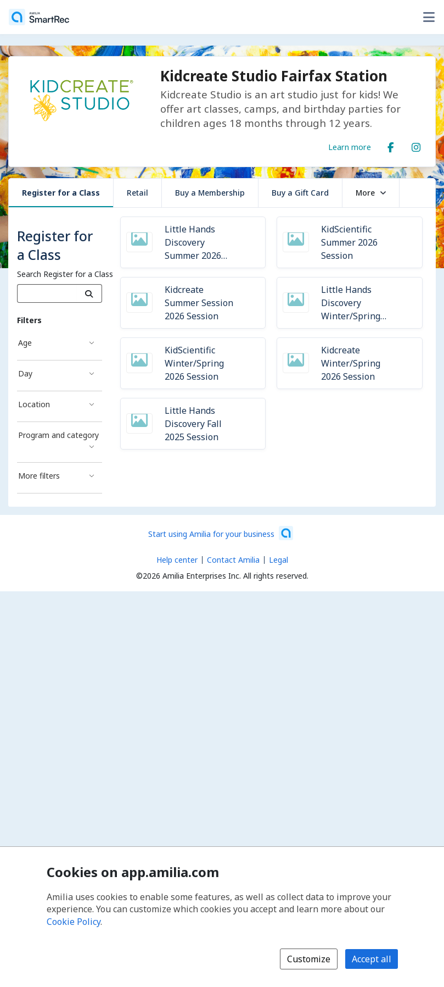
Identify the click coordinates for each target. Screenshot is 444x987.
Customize (308, 959)
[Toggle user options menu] (428, 17)
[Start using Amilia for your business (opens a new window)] (220, 533)
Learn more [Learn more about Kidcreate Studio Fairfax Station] (349, 146)
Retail (137, 192)
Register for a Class (61, 192)
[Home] (39, 17)
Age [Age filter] (25, 342)
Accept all (371, 959)
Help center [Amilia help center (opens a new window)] (177, 560)
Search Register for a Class (65, 274)
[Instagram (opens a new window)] (416, 145)
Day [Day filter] (25, 373)
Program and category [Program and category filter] (58, 435)
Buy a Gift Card (300, 192)
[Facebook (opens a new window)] (391, 145)
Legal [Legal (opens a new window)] (278, 560)
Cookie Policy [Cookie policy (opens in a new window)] (73, 922)
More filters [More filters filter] (39, 475)
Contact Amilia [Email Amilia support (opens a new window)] (233, 560)
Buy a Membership (210, 192)
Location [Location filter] (34, 404)
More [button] (371, 192)
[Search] (89, 293)
